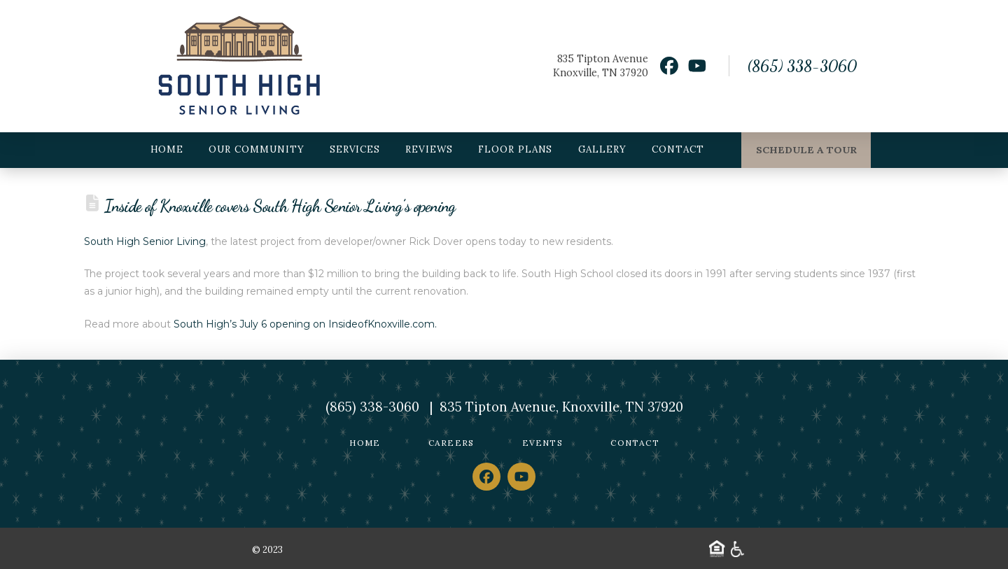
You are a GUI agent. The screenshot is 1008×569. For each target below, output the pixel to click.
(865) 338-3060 (802, 66)
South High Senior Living (145, 241)
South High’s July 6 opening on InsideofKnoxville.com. (305, 324)
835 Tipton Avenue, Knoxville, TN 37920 (561, 407)
